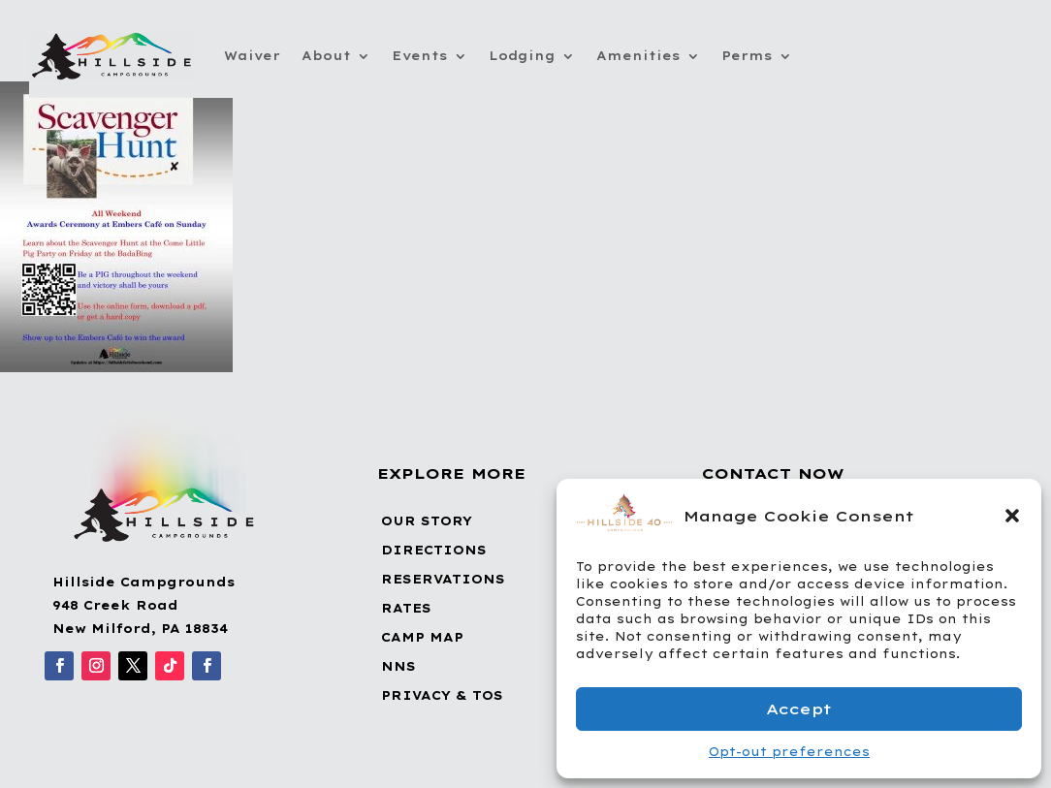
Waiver (252, 55)
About (326, 55)
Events (420, 55)
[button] (1012, 515)
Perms (747, 55)
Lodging (522, 55)
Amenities (638, 55)
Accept (799, 709)
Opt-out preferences (789, 751)
